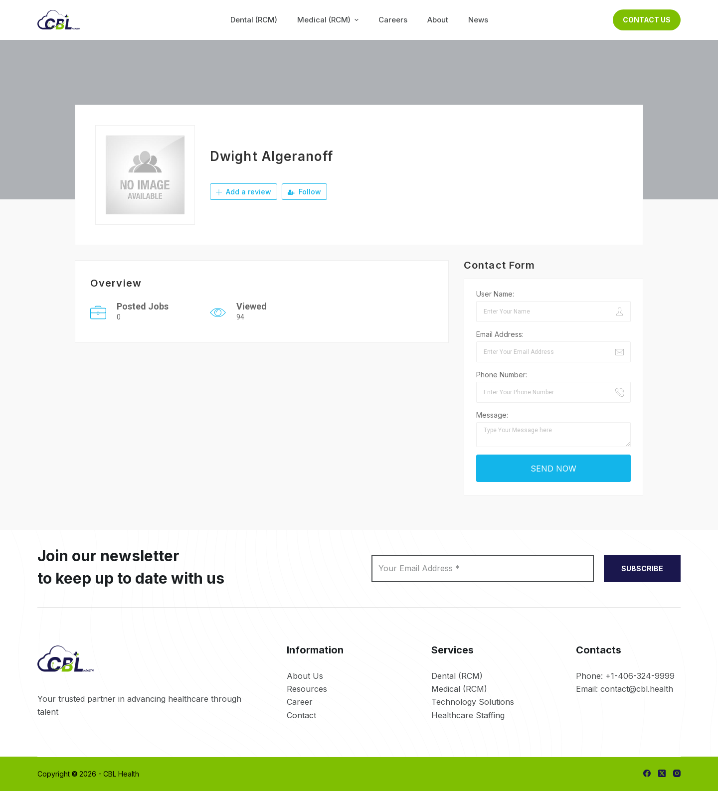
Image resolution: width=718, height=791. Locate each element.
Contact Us (647, 19)
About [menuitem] (437, 19)
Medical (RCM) (459, 689)
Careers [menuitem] (392, 19)
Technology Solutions (472, 702)
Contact (301, 715)
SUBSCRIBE (642, 568)
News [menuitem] (478, 19)
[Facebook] (647, 773)
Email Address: (500, 334)
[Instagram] (677, 773)
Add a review (243, 191)
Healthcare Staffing (468, 715)
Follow (304, 191)
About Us (305, 676)
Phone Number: (501, 374)
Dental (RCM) (457, 676)
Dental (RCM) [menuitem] (253, 19)
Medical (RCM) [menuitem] (329, 19)
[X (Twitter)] (662, 773)
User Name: (495, 294)
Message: (492, 415)
